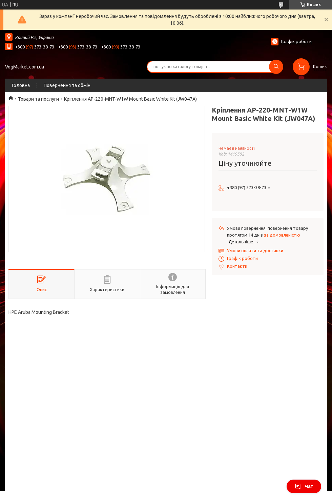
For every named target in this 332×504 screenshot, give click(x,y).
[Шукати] (276, 67)
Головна (21, 85)
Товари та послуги (38, 99)
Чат (304, 486)
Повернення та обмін (67, 85)
